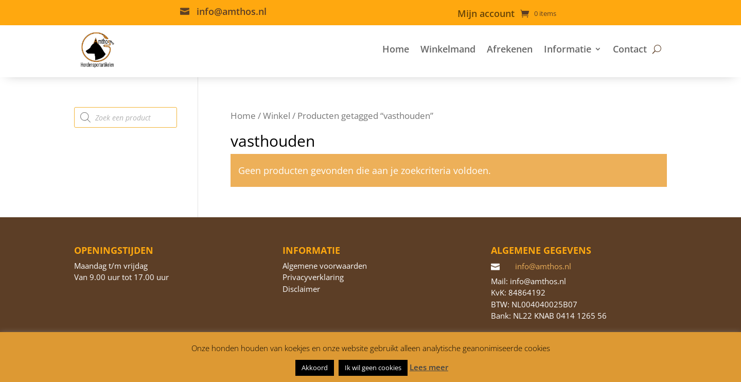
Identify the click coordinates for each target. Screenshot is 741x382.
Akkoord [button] (315, 367)
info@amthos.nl (232, 11)
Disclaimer (301, 289)
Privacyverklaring (313, 277)
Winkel (276, 115)
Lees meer (429, 367)
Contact (630, 49)
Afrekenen (510, 49)
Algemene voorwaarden (325, 266)
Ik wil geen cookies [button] (373, 367)
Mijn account (486, 15)
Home (395, 49)
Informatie (567, 49)
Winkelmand (447, 49)
